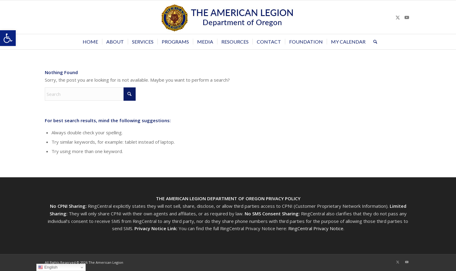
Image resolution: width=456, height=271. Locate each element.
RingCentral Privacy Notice (315, 228)
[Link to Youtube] (406, 17)
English (47, 267)
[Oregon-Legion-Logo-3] (228, 17)
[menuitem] (90, 41)
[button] (8, 38)
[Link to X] (397, 17)
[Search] (373, 41)
